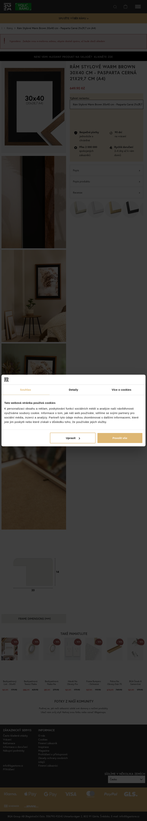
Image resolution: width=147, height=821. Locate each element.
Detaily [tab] (73, 389)
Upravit (73, 438)
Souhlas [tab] (25, 389)
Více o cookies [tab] (121, 389)
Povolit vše (119, 438)
